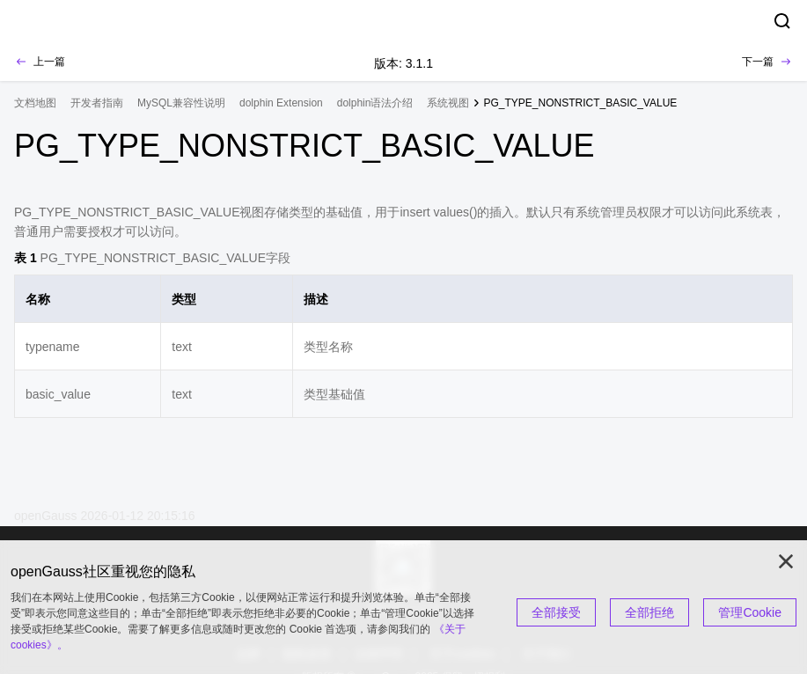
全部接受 (556, 612)
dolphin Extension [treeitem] (281, 103)
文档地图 (35, 103)
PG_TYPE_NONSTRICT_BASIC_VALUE (580, 103)
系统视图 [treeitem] (448, 103)
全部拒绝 (649, 612)
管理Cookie (749, 612)
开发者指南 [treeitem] (96, 103)
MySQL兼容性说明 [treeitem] (181, 103)
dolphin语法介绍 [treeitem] (375, 103)
